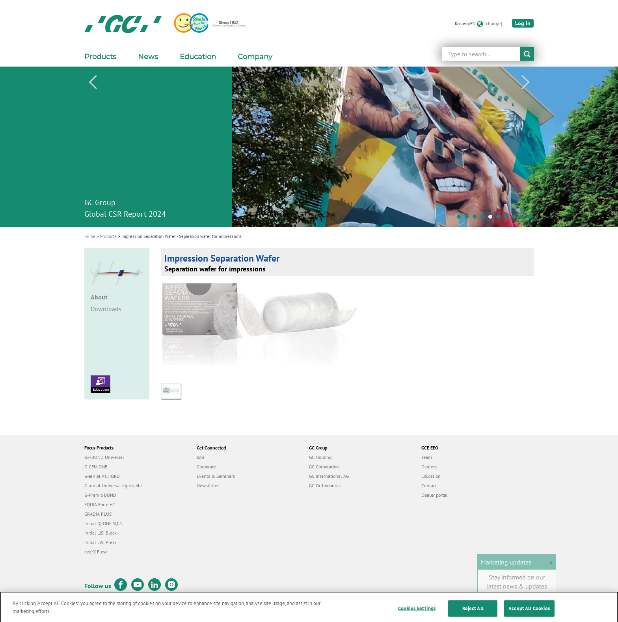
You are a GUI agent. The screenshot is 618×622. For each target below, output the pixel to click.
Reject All (473, 613)
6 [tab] (500, 219)
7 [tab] (508, 219)
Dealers (429, 467)
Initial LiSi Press (100, 542)
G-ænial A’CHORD (102, 476)
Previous (92, 82)
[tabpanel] (309, 147)
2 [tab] (469, 219)
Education (100, 383)
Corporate (206, 467)
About (99, 297)
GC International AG (329, 476)
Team (426, 457)
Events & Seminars (216, 476)
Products (108, 236)
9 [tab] (524, 219)
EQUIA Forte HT (99, 504)
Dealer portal (434, 495)
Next (525, 82)
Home (89, 236)
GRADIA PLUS (98, 514)
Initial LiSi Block (100, 533)
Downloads (106, 309)
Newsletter (208, 485)
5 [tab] (492, 219)
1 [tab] (461, 219)
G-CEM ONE (95, 467)
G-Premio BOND (100, 495)
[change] (493, 23)
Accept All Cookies (529, 613)
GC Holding (320, 457)
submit (527, 54)
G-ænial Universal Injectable (113, 485)
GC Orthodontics (325, 485)
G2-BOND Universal (104, 457)
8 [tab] (516, 219)
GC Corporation (324, 467)
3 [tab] (476, 219)
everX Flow (95, 552)
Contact (429, 485)
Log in (523, 23)
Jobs (201, 457)
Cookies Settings (417, 613)
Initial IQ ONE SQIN (103, 523)
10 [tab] (532, 219)
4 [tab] (484, 219)
